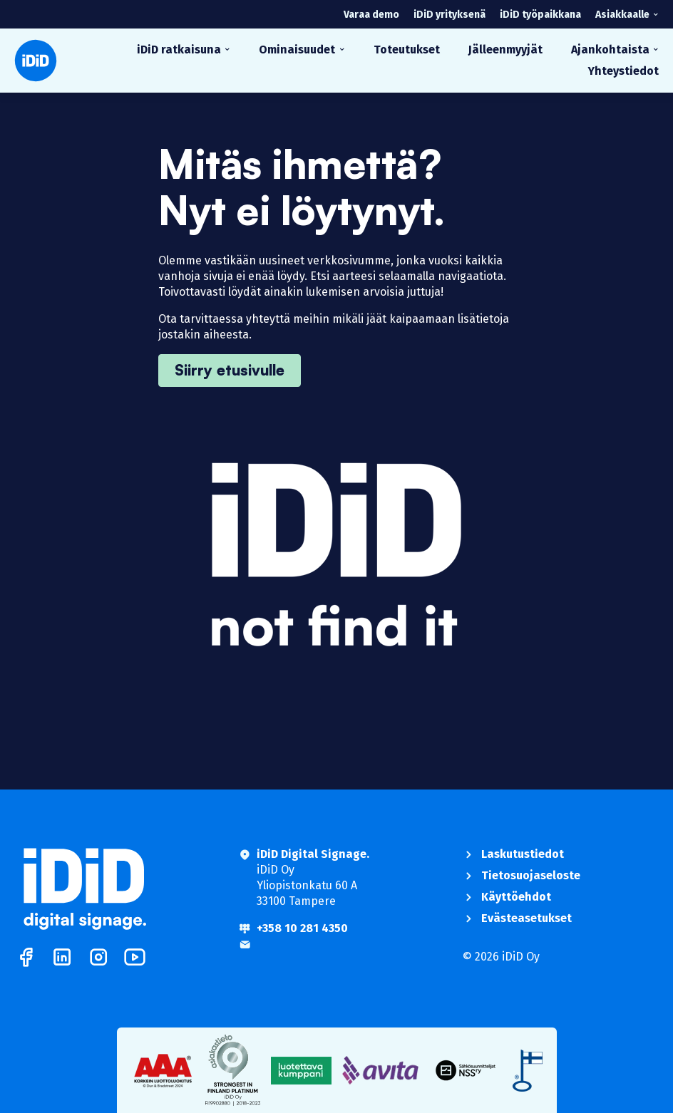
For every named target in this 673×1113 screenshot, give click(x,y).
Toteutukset (407, 49)
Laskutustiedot (522, 854)
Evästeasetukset (526, 918)
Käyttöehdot (516, 897)
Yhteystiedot (623, 71)
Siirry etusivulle (229, 370)
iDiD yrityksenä (449, 15)
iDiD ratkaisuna (179, 49)
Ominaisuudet (297, 49)
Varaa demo (371, 15)
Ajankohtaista (610, 49)
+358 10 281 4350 (302, 928)
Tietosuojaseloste (530, 875)
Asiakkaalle (622, 15)
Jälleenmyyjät (505, 49)
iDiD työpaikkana (540, 15)
